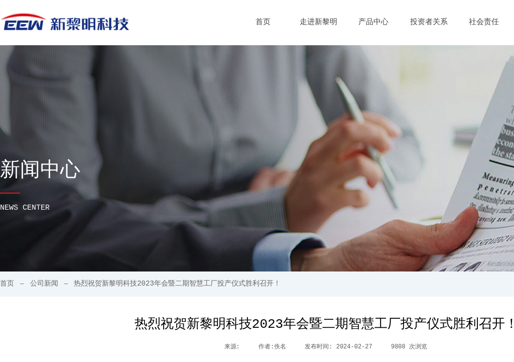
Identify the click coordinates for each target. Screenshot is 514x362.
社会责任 (484, 22)
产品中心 (373, 22)
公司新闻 (44, 284)
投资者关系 (429, 22)
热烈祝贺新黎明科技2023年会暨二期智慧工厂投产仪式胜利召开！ (177, 284)
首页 (263, 22)
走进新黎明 (318, 22)
